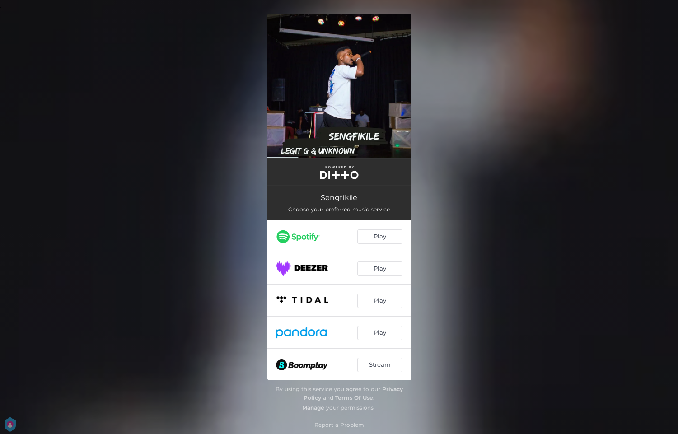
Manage (313, 407)
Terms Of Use (354, 397)
